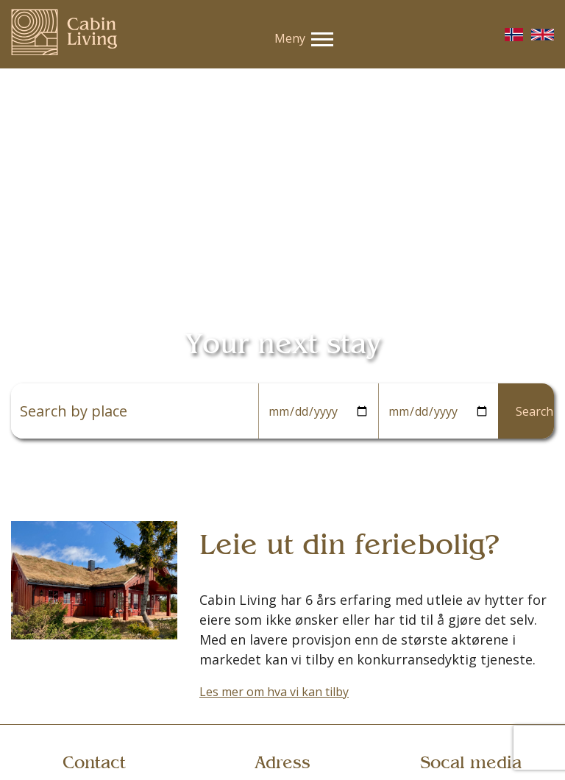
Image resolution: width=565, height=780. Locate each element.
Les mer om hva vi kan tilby (274, 692)
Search (534, 411)
